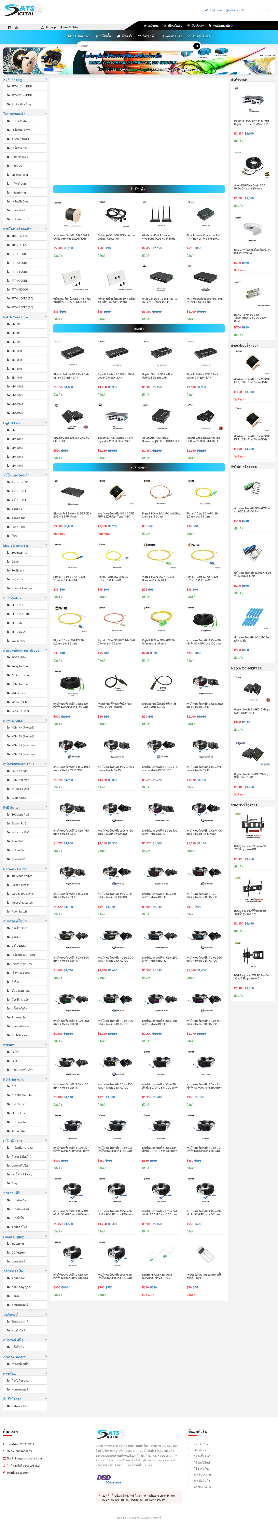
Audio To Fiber (17, 675)
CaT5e (12, 1052)
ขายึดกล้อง (15, 1278)
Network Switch (15, 869)
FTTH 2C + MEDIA (19, 95)
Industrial (15, 579)
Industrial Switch (19, 902)
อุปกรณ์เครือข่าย (15, 921)
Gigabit (13, 561)
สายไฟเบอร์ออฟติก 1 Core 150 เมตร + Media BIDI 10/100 (203, 1022)
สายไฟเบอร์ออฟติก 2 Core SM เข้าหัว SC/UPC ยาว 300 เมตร (71, 1212)
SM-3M (13, 333)
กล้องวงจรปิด (13, 1271)
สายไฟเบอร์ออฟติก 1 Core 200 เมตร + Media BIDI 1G (71, 1022)
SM (10, 430)
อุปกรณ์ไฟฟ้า (13, 1340)
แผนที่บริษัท (198, 1444)
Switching (15, 1243)
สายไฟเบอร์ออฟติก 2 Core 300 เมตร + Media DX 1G (204, 705)
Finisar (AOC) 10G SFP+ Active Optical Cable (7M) (116, 237)
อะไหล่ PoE (15, 850)
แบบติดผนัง (16, 1200)
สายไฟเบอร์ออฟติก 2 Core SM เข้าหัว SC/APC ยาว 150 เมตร (70, 705)
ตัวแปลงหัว (15, 518)
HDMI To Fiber (17, 684)
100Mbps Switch (19, 875)
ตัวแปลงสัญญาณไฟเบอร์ (21, 650)
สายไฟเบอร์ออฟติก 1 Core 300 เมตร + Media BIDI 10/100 (115, 959)
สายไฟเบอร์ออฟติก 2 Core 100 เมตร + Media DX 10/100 (204, 832)
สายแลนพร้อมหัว (19, 1069)
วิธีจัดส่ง (124, 36)
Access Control (15, 1357)
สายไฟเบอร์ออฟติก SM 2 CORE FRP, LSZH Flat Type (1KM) (252, 380)
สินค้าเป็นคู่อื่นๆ (18, 104)
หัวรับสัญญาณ (17, 1380)
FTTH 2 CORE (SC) (19, 307)
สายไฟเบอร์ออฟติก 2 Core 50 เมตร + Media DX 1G (70, 895)
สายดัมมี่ (14, 165)
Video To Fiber (17, 702)
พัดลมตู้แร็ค (16, 1017)
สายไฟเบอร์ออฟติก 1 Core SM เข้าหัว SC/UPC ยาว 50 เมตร (203, 1149)
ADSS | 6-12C (17, 236)
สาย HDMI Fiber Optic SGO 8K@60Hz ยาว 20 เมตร (249, 187)
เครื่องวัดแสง (17, 148)
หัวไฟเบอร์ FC (17, 500)
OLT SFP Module (19, 1095)
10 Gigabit (15, 570)
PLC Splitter (16, 1113)
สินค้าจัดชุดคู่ (12, 79)
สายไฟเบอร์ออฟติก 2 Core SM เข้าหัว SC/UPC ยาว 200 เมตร (160, 1212)
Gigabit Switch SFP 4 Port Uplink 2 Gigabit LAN (157, 375)
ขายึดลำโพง (16, 1227)
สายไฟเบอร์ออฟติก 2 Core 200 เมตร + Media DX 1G (204, 768)
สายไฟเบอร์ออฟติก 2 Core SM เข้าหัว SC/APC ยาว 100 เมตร (204, 641)
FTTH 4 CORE (16, 271)
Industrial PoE (17, 832)
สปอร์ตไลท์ (15, 1330)
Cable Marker (17, 1035)
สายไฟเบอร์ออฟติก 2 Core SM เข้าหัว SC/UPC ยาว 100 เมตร (115, 1276)
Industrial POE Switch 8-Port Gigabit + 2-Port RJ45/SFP (115, 439)
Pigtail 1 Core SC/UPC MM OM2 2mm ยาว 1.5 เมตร (161, 515)
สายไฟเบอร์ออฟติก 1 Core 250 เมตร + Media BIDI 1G (160, 959)
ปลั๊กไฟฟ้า (15, 1347)
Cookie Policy (199, 1487)
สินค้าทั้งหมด (199, 36)
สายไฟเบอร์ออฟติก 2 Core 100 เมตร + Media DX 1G (160, 832)
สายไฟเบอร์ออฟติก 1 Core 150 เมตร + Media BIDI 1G (159, 1022)
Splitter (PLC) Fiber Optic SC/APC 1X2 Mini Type (157, 1276)
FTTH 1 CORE (16, 253)
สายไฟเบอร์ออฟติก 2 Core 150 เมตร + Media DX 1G (71, 832)
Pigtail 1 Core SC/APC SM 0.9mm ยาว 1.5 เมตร (158, 578)
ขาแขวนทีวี (11, 1193)
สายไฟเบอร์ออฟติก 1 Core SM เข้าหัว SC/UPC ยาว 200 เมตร (71, 1149)
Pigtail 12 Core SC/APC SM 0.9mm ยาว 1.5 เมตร (158, 641)
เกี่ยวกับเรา (173, 26)
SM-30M (14, 377)
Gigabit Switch (17, 884)
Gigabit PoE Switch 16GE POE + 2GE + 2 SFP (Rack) (72, 515)
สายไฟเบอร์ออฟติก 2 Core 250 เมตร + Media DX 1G (116, 768)
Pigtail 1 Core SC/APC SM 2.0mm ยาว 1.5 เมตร (202, 515)
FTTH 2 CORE (16, 262)
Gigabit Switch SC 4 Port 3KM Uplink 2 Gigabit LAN (71, 375)
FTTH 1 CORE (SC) (19, 298)
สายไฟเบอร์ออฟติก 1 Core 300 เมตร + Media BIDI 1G (71, 959)
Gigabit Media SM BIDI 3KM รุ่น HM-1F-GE (71, 439)
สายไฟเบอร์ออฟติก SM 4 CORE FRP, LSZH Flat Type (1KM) (116, 515)
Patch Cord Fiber (16, 317)
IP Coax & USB (17, 788)
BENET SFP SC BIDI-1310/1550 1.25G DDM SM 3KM (250, 318)
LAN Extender (17, 771)
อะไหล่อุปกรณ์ (17, 219)
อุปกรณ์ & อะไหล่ (19, 588)
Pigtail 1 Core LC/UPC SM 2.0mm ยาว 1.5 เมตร (113, 578)
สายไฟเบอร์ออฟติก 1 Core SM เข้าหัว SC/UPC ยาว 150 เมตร (115, 1149)
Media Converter (16, 545)
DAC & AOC (15, 640)
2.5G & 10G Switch (20, 893)
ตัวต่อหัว (14, 509)
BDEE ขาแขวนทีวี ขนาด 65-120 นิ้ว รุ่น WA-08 (250, 847)
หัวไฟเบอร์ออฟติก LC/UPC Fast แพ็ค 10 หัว (252, 639)
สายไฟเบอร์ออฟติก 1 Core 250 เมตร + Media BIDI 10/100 (204, 959)
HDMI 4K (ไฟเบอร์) (20, 727)
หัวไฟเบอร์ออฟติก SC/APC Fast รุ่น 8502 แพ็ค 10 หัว (253, 509)
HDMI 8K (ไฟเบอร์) (20, 736)
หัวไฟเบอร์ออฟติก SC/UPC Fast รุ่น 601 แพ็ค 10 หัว (252, 574)
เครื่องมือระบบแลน (20, 955)
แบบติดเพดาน (17, 1209)
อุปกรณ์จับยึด (17, 1165)
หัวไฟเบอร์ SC (17, 482)
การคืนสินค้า (199, 1481)
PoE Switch (11, 807)
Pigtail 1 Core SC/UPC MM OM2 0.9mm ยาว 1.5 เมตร (116, 641)
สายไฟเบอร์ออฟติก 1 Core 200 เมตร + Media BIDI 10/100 (115, 1022)
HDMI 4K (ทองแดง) (20, 745)
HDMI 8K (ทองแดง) (20, 754)
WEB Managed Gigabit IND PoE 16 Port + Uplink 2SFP (160, 300)
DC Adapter (16, 1252)
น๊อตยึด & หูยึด (17, 999)
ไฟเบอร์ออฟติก (14, 114)
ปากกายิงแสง (17, 156)
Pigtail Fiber (12, 423)
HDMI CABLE (13, 720)
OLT (11, 1086)
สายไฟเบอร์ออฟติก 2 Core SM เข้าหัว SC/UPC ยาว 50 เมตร (203, 1212)
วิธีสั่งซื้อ (103, 36)
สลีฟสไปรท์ (16, 183)
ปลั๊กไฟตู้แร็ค (16, 1008)
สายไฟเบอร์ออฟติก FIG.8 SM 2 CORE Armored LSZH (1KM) (71, 237)
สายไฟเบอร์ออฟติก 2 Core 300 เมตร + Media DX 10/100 (71, 768)
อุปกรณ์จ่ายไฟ (17, 1364)
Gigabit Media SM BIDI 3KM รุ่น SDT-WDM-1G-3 (252, 711)
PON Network (13, 1079)
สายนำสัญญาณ (18, 1287)
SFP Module (12, 598)
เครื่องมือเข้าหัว (18, 130)
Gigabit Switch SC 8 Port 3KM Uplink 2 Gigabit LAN (116, 375)
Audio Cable (16, 797)
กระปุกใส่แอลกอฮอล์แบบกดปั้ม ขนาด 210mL (204, 1276)
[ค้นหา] (196, 46)
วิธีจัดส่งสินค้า (199, 1462)
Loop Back (15, 526)
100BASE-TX (16, 552)
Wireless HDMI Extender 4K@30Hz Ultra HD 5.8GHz (158, 237)
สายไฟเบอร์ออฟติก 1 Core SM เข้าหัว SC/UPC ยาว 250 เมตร (204, 1086)
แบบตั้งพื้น (15, 1218)
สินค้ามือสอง (12, 1399)
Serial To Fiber (17, 710)
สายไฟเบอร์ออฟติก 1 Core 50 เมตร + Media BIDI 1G (159, 895)
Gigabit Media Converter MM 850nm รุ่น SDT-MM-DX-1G (203, 439)
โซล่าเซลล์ (10, 1314)
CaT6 (12, 1060)
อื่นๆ (11, 535)
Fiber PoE (14, 841)
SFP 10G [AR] (16, 631)
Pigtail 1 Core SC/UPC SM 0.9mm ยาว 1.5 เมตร (202, 578)
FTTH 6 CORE (16, 280)
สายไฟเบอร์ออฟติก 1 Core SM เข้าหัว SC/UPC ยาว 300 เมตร (160, 1086)
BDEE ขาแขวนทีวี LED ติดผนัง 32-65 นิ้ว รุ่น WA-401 (251, 977)
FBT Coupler (16, 1122)
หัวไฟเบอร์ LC (17, 491)
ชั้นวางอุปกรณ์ (18, 990)
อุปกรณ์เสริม (16, 210)
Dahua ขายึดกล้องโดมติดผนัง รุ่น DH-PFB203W (252, 251)
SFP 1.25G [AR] (18, 614)
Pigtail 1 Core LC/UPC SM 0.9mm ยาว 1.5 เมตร (68, 641)
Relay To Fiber (17, 666)
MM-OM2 (14, 386)
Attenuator (16, 1131)
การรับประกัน (79, 36)
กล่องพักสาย (16, 192)
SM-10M (14, 350)
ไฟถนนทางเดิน (18, 1321)
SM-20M (14, 368)
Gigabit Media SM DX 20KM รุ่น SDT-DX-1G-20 (252, 775)
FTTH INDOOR (17, 289)
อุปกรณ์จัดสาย (17, 1026)
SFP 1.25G (15, 605)
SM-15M (14, 359)
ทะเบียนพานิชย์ (221, 26)
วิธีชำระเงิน (147, 36)
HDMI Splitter (17, 779)
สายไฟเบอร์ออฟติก (17, 229)
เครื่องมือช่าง (12, 1141)
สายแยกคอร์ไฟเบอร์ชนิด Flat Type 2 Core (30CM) (159, 705)
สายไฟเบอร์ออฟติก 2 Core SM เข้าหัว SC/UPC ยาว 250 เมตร (115, 1212)
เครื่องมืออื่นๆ (17, 201)
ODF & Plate (16, 121)
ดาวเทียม (10, 1373)
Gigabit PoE (16, 823)
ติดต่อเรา (195, 26)
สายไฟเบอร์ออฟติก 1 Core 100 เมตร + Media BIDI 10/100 (115, 1086)
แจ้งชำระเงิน (172, 36)
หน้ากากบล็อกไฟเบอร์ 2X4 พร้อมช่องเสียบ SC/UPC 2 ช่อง (117, 300)
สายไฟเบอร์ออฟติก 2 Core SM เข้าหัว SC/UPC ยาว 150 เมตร (70, 1276)
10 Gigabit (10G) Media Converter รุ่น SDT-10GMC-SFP (161, 439)
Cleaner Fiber (17, 174)
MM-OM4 (14, 404)
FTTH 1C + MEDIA (19, 86)
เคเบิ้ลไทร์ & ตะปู (19, 1174)
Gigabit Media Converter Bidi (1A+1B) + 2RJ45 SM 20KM (203, 237)
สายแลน (9, 1045)
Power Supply (13, 1236)
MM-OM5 (14, 413)
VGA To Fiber (16, 693)
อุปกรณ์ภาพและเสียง (18, 764)
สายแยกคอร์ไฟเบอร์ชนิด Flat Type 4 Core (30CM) (115, 705)
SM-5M (13, 341)
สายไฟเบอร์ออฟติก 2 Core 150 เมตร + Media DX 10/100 (115, 832)
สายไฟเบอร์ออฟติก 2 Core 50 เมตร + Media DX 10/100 (115, 895)
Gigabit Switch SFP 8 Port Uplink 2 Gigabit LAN (202, 375)
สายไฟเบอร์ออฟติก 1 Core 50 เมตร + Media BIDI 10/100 (203, 895)
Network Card (17, 1406)
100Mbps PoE (17, 814)
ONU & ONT (16, 1104)
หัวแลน (13, 937)
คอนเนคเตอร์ (17, 1304)
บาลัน (12, 1296)
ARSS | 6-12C (16, 244)
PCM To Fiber (17, 657)
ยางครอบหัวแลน (19, 963)
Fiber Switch (16, 911)
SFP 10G (14, 622)
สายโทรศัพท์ (16, 928)
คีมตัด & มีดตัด (17, 139)
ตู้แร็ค (12, 981)
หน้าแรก (151, 26)
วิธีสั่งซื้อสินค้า (200, 1456)
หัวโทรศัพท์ (16, 946)
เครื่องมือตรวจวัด (19, 1147)
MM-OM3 (14, 395)
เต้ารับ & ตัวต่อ (18, 972)
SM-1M (13, 324)
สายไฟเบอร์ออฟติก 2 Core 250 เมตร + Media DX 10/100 (160, 768)
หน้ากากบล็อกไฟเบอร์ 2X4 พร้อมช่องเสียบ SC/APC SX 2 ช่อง (72, 300)
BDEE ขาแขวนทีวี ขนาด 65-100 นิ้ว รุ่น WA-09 (250, 912)
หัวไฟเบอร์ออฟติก (16, 475)
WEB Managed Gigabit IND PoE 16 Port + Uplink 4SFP (204, 300)
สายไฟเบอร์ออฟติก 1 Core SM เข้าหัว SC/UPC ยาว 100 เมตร (159, 1149)
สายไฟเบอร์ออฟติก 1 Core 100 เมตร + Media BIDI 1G (70, 1086)
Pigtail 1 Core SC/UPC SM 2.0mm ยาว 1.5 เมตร (69, 578)
